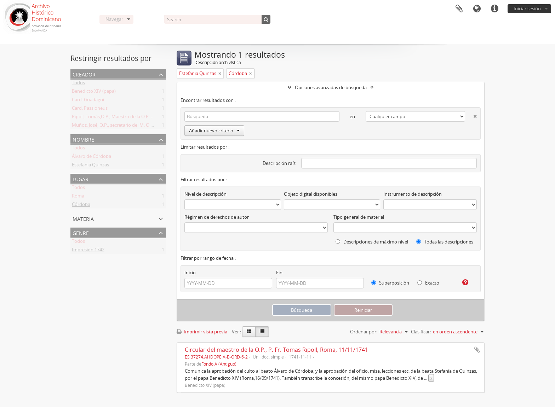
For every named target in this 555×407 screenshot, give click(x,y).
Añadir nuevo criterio (214, 130)
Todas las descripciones (444, 242)
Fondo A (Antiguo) (218, 364)
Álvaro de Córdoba (91, 157)
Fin (279, 272)
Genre (81, 232)
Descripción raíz (279, 163)
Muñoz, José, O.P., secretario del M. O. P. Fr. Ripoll (123, 126)
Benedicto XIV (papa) (94, 92)
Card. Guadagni (88, 101)
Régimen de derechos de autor (216, 217)
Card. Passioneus (90, 109)
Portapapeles (459, 9)
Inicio (190, 272)
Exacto (428, 283)
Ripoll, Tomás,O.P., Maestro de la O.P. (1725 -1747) (124, 118)
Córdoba (81, 205)
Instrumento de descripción (412, 194)
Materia (83, 218)
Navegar (114, 19)
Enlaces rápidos (494, 9)
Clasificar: (421, 331)
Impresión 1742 (88, 251)
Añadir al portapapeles (477, 349)
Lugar (80, 178)
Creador (84, 74)
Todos (78, 84)
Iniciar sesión (527, 8)
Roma (78, 197)
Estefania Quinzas (90, 166)
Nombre (83, 139)
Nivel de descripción (205, 194)
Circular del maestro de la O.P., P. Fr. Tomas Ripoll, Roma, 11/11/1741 (276, 350)
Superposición (390, 283)
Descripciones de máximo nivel (372, 242)
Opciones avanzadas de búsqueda (331, 87)
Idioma (477, 9)
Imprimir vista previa (202, 331)
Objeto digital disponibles (310, 194)
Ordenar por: (363, 331)
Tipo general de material (358, 217)
